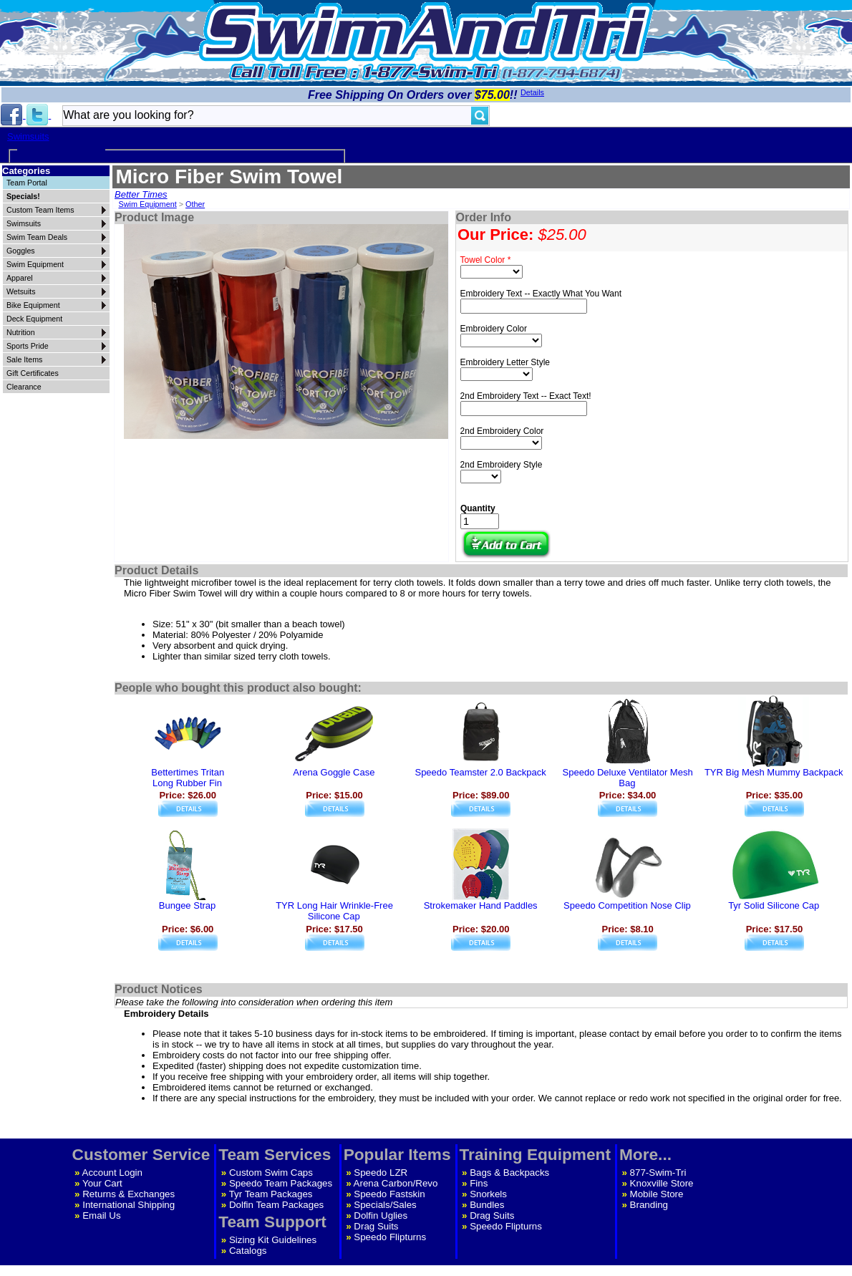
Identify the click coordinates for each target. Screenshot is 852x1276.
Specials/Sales (385, 1204)
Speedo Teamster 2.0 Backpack (480, 772)
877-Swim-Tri (658, 1172)
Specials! (23, 196)
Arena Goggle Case (333, 772)
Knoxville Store (662, 1183)
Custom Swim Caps (271, 1172)
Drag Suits (376, 1226)
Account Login (112, 1172)
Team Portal (26, 182)
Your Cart (102, 1183)
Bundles (487, 1204)
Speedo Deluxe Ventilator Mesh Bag (628, 777)
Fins (479, 1183)
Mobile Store (657, 1194)
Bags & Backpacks (509, 1172)
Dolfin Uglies (380, 1215)
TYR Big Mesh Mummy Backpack (774, 772)
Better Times (141, 194)
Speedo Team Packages (280, 1183)
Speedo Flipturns (390, 1237)
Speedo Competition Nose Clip (627, 905)
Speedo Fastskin (389, 1194)
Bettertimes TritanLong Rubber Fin (187, 777)
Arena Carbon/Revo (396, 1183)
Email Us (101, 1215)
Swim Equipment (147, 204)
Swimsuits (28, 136)
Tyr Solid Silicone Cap (773, 905)
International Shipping (128, 1204)
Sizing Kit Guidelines (272, 1239)
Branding (649, 1204)
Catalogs (248, 1250)
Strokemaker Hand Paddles (481, 905)
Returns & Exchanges (128, 1194)
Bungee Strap (187, 905)
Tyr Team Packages (271, 1194)
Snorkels (488, 1194)
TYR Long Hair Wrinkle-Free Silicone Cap (334, 911)
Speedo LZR (380, 1172)
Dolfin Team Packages (276, 1204)
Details (532, 92)
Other (195, 204)
